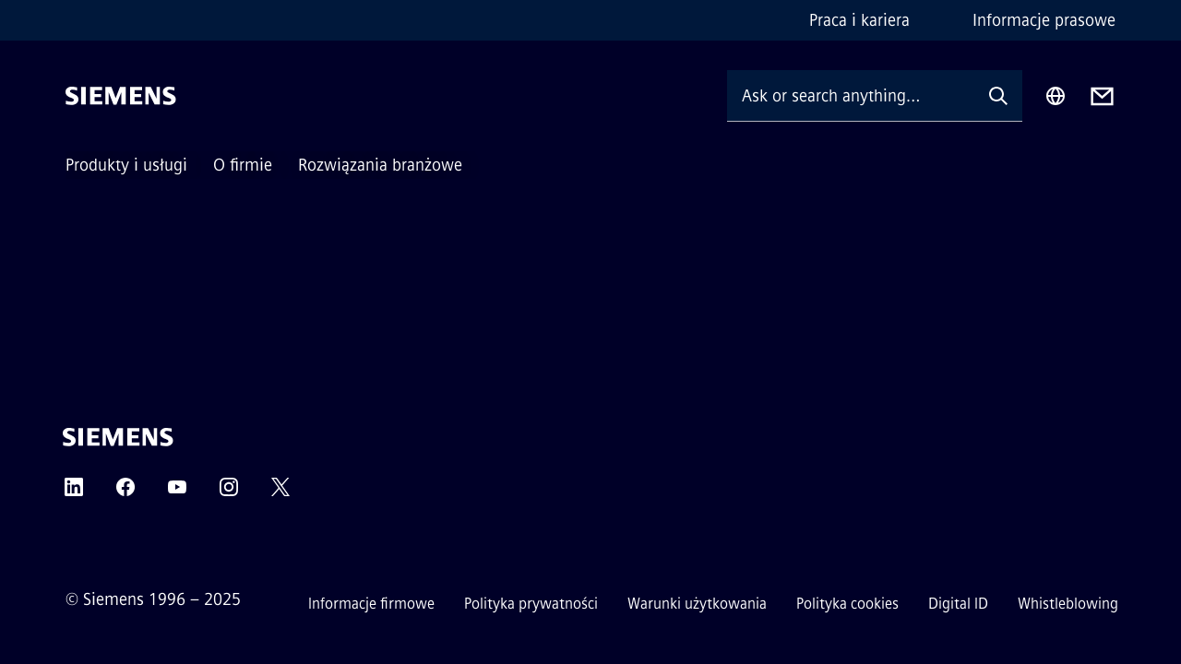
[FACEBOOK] (125, 493)
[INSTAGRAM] (229, 493)
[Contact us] (1102, 96)
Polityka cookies (847, 603)
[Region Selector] (1055, 96)
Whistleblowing (1068, 603)
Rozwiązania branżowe (380, 165)
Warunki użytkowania (697, 603)
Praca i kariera (859, 20)
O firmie (242, 165)
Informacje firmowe (371, 603)
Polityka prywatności (531, 603)
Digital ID (958, 603)
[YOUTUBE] (177, 493)
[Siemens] (121, 96)
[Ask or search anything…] (850, 95)
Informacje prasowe (1043, 20)
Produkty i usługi (126, 165)
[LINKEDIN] (74, 493)
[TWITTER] (280, 493)
